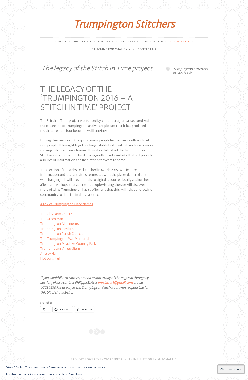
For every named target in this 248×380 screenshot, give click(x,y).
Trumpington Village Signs (60, 248)
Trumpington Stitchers (124, 24)
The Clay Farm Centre (56, 214)
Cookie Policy (75, 374)
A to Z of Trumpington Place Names (66, 204)
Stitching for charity (109, 49)
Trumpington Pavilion (57, 229)
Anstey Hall (49, 253)
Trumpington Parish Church (61, 233)
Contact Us (147, 49)
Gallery (104, 41)
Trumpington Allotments (59, 224)
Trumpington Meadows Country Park (68, 244)
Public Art (178, 41)
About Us (80, 41)
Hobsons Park (50, 258)
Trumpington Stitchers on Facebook (190, 71)
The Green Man (51, 219)
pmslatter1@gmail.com (115, 283)
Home (59, 41)
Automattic (167, 359)
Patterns (128, 41)
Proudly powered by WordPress (96, 359)
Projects (152, 41)
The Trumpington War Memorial (64, 239)
